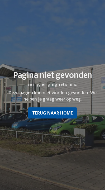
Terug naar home (52, 113)
